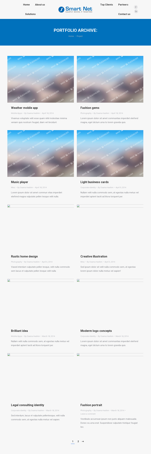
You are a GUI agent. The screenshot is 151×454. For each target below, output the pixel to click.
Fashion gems (90, 108)
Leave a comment (88, 414)
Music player (19, 182)
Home (71, 36)
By (32, 113)
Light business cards (95, 182)
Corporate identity (88, 187)
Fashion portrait (91, 405)
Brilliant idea (19, 331)
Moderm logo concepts (96, 331)
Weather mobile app (24, 108)
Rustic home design (24, 256)
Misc (13, 187)
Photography (86, 113)
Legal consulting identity (27, 405)
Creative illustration (94, 256)
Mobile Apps (16, 113)
